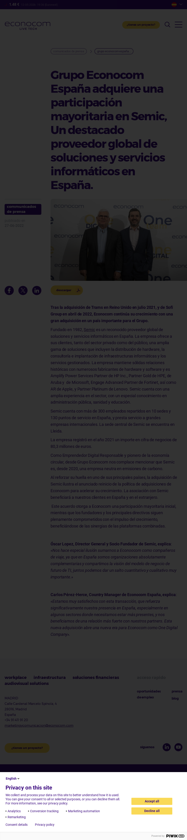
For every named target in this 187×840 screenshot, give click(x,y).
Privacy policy (44, 824)
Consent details (17, 824)
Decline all (152, 811)
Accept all (152, 801)
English (13, 778)
